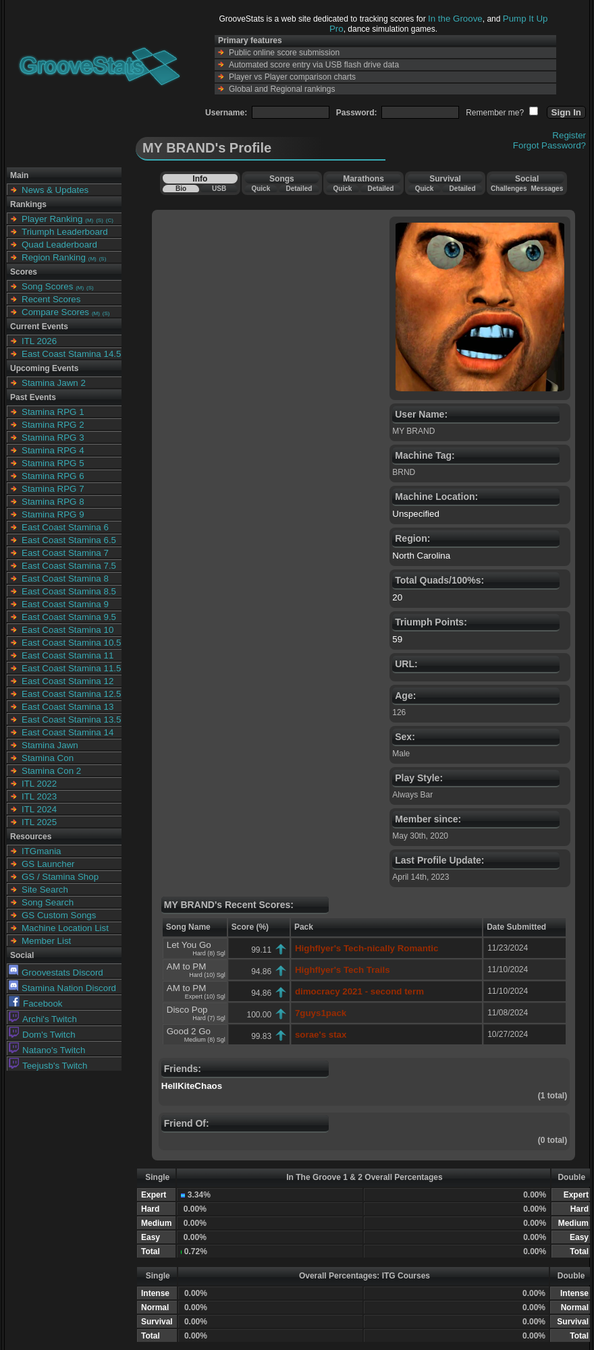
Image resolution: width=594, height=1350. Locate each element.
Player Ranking (52, 219)
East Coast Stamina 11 (67, 655)
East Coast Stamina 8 (65, 578)
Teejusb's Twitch (48, 1066)
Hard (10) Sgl (207, 975)
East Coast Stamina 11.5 (71, 668)
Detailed (299, 188)
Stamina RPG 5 (53, 463)
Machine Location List (65, 928)
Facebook (36, 1004)
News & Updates (55, 190)
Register (569, 135)
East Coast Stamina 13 (67, 707)
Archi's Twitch (43, 1019)
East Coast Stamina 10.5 (71, 643)
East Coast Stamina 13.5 (71, 719)
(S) (99, 220)
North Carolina (421, 556)
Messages (547, 188)
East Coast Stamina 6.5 (69, 540)
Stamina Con (48, 758)
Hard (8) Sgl (208, 953)
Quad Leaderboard (59, 245)
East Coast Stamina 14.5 (71, 354)
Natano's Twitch (47, 1050)
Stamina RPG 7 (53, 489)
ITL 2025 (39, 822)
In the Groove (455, 18)
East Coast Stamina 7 (65, 553)
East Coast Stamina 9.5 (69, 617)
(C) (109, 220)
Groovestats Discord (56, 972)
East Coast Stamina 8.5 (69, 591)
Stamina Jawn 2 (54, 383)
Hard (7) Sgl (208, 1018)
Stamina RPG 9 (53, 514)
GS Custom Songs (59, 915)
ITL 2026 (39, 341)
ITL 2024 (39, 809)
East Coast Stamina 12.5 (71, 694)
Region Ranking (54, 257)
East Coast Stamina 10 (67, 630)
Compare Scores (55, 312)
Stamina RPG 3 (53, 437)
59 (397, 639)
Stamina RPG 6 (53, 476)
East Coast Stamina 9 (65, 604)
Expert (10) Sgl (205, 996)
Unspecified (415, 514)
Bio (181, 188)
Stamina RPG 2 (53, 425)
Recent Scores (51, 299)
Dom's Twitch (42, 1035)
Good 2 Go (189, 1031)
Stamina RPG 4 (53, 450)
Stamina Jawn (50, 745)
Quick (260, 188)
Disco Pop (187, 1010)
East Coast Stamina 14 (67, 732)
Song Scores (47, 286)
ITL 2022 (39, 784)
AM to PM (187, 966)
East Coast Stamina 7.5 (69, 566)
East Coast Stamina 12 (67, 681)
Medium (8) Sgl (204, 1039)
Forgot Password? (549, 145)
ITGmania (41, 851)
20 (397, 597)
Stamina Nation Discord (62, 988)
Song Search (48, 902)
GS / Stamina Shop (60, 877)
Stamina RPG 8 (53, 502)
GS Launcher (48, 864)
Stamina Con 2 (51, 771)
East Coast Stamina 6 (65, 527)
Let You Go (189, 945)
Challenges (508, 188)
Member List (46, 941)
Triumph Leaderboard (65, 232)
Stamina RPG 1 (53, 412)
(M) (89, 220)
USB (219, 188)
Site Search (45, 889)
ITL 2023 (39, 796)
